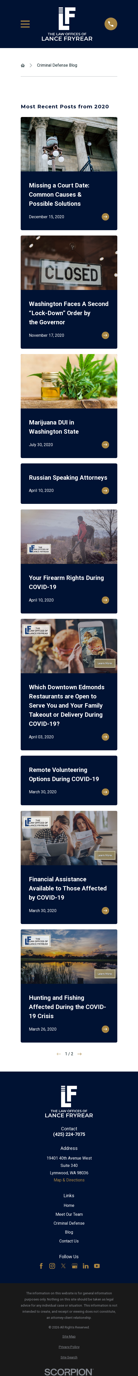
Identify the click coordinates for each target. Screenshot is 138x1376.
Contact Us (69, 1241)
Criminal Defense (69, 1223)
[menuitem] (69, 1337)
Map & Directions (69, 1180)
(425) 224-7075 (69, 1134)
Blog (69, 1232)
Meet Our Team (69, 1214)
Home (69, 1205)
